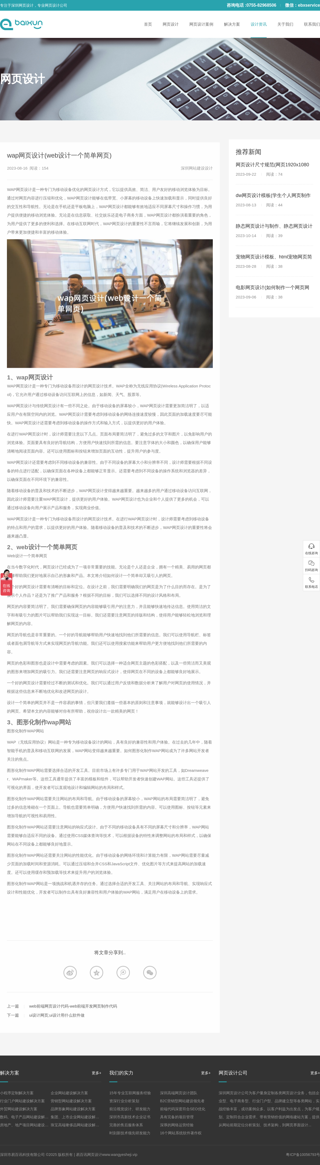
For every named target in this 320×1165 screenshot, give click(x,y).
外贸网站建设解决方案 (18, 1109)
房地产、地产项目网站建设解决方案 (30, 1125)
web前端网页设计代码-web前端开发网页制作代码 (73, 1019)
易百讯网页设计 (89, 1154)
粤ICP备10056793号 (303, 1154)
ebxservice (309, 5)
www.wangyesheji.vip (119, 1154)
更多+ (96, 1073)
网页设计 (22, 79)
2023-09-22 (259, 174)
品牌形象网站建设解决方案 (73, 1109)
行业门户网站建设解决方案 (22, 1101)
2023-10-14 (259, 235)
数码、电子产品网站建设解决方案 (28, 1117)
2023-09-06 (259, 297)
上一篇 (13, 1019)
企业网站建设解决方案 (69, 1093)
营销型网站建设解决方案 (71, 1101)
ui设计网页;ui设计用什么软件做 (57, 1028)
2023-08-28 (259, 266)
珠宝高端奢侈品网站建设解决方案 (79, 1125)
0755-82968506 (261, 5)
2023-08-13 (259, 205)
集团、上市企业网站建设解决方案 (79, 1117)
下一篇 (13, 1028)
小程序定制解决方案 (17, 1093)
